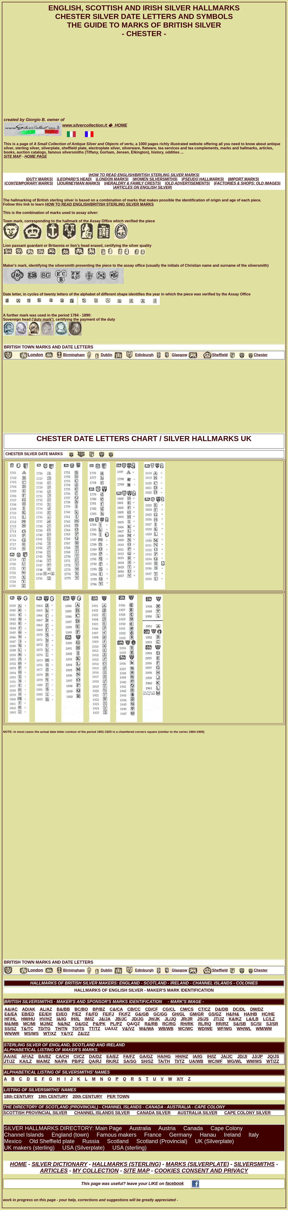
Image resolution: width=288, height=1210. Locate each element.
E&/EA (10, 1014)
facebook (183, 1183)
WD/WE (205, 1028)
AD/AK (28, 1009)
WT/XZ (49, 1033)
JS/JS (203, 1019)
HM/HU (28, 1019)
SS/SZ (10, 1028)
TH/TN (61, 1028)
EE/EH (45, 1014)
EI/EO (61, 1014)
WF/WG (224, 1028)
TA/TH (164, 1061)
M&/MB (11, 1024)
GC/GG (160, 1014)
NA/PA (61, 1061)
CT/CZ (204, 1009)
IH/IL (75, 1019)
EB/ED (28, 1014)
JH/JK (154, 1019)
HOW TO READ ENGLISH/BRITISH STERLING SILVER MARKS (99, 204)
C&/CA (116, 1009)
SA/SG (129, 1061)
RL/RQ (204, 1024)
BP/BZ (99, 1009)
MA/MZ (43, 1061)
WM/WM (264, 1028)
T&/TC (27, 1028)
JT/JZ (218, 1019)
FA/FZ (129, 1056)
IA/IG (198, 1056)
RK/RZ (112, 1061)
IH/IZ (211, 1056)
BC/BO (81, 1009)
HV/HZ (46, 1019)
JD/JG (137, 1019)
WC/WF (215, 1061)
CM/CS (187, 1009)
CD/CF (151, 1009)
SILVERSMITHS (254, 1164)
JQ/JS (273, 1056)
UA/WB (196, 1061)
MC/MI (29, 1024)
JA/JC (227, 1056)
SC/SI (255, 1024)
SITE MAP (136, 1170)
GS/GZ (214, 1014)
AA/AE (10, 1056)
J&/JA (104, 1019)
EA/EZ (112, 1056)
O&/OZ (81, 1024)
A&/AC (11, 1009)
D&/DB (221, 1009)
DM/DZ (256, 1009)
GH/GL (178, 1014)
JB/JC (121, 1019)
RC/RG (169, 1024)
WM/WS (254, 1061)
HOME (18, 1164)
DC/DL (239, 1009)
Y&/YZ (67, 1033)
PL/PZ (116, 1024)
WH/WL (244, 1028)
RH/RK (187, 1024)
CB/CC (134, 1009)
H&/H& (232, 1014)
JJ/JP (257, 1056)
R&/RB (151, 1024)
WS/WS (31, 1033)
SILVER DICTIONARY (60, 1164)
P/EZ (76, 1014)
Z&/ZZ (84, 1033)
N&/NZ (64, 1024)
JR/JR (187, 1019)
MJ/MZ (46, 1024)
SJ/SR (272, 1024)
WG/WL (234, 1061)
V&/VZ (128, 1028)
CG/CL (169, 1009)
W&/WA (146, 1028)
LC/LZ (269, 1019)
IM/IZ (89, 1019)
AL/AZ (46, 1009)
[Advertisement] (143, 76)
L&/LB (252, 1019)
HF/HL (10, 1019)
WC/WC (185, 1028)
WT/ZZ (272, 1061)
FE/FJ (108, 1014)
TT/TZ (94, 1028)
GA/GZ (146, 1056)
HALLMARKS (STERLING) (126, 1164)
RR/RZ (222, 1024)
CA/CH (62, 1056)
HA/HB (250, 1014)
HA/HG (164, 1056)
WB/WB (165, 1028)
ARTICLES (54, 1170)
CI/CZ (78, 1056)
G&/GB (142, 1014)
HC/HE (268, 1014)
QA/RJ (95, 1061)
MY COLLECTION (96, 1170)
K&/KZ (235, 1019)
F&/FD (92, 1014)
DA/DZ (95, 1056)
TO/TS (78, 1028)
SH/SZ (147, 1061)
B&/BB (63, 1009)
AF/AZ (27, 1056)
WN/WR (11, 1033)
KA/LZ (25, 1061)
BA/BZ (44, 1056)
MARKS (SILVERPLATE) (197, 1164)
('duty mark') (43, 319)
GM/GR (197, 1014)
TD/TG (44, 1028)
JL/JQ (170, 1019)
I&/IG (61, 1019)
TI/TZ (180, 1061)
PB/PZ (78, 1061)
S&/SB (239, 1024)
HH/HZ (181, 1056)
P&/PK (99, 1024)
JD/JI (242, 1056)
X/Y (180, 1079)
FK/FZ (125, 1014)
